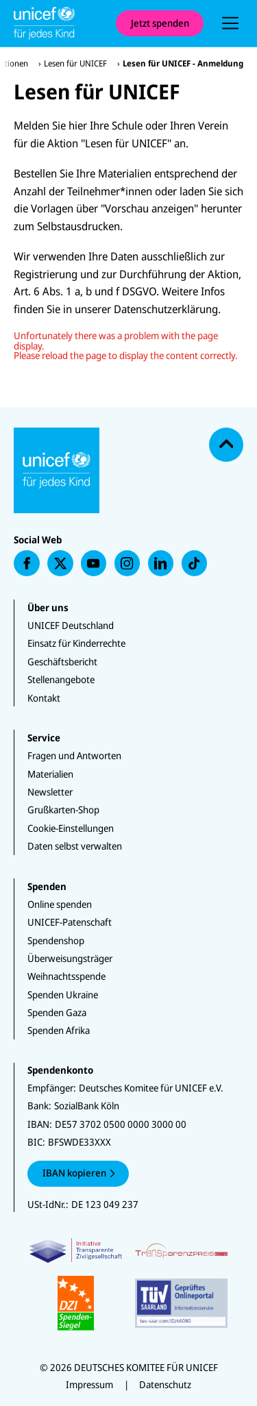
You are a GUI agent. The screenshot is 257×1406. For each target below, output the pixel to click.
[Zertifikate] (128, 1284)
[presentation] (230, 23)
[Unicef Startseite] (58, 23)
